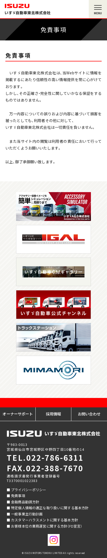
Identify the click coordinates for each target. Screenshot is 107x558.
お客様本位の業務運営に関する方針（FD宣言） (46, 526)
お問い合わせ (89, 414)
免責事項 (18, 495)
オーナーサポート (17, 414)
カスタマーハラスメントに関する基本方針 (44, 519)
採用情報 (53, 414)
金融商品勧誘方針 (25, 501)
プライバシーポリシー (28, 489)
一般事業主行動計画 (27, 514)
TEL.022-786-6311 (45, 457)
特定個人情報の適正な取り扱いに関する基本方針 (49, 507)
